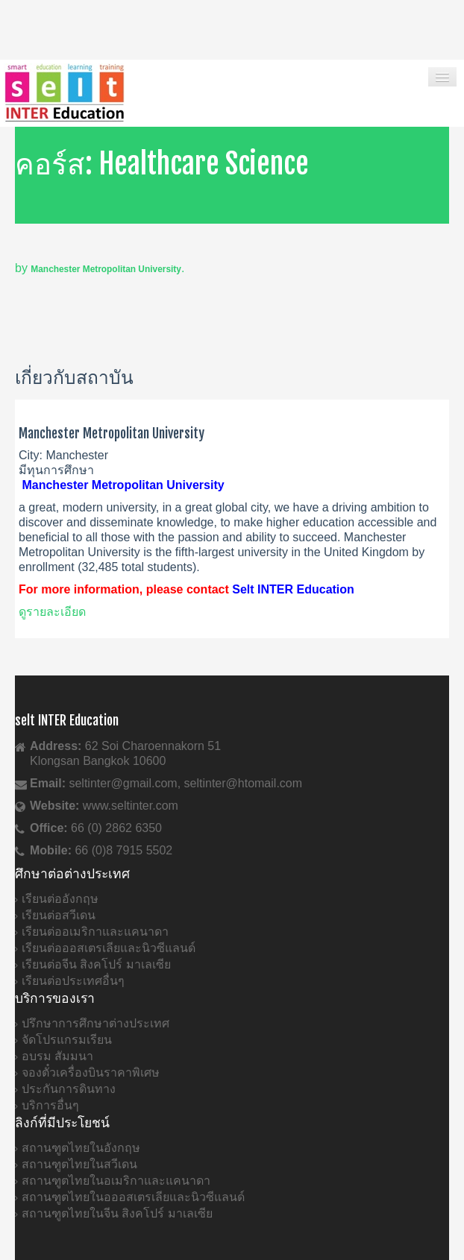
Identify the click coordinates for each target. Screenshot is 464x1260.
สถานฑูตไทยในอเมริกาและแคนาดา (116, 1180)
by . (99, 268)
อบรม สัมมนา (57, 1056)
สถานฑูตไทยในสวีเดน (79, 1164)
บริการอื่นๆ (50, 1105)
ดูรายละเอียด (52, 611)
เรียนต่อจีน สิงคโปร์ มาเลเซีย (96, 964)
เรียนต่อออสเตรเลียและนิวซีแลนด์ (108, 948)
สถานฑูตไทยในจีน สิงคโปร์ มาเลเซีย (117, 1213)
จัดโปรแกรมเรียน (67, 1039)
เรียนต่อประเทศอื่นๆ (73, 980)
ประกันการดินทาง (69, 1089)
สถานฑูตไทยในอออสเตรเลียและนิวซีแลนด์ (133, 1197)
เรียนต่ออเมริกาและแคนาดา (95, 931)
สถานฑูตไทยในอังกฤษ (81, 1147)
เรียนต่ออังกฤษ (60, 898)
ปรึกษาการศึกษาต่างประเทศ (95, 1023)
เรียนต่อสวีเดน (58, 915)
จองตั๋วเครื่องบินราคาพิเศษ (91, 1072)
